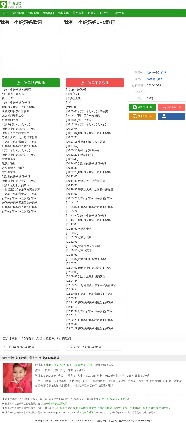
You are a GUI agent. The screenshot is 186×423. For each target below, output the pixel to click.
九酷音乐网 (87, 412)
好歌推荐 (33, 13)
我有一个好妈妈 (156, 72)
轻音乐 (92, 13)
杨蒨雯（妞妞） (156, 79)
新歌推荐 (18, 13)
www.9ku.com (67, 420)
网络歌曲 (48, 13)
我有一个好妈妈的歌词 (87, 347)
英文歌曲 (78, 13)
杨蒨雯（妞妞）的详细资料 (127, 408)
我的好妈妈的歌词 (23, 347)
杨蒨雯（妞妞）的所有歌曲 (74, 408)
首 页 (5, 13)
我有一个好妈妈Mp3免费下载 (114, 399)
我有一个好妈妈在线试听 (54, 403)
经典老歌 (63, 13)
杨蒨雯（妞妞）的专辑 (100, 408)
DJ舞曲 (104, 13)
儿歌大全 (119, 13)
